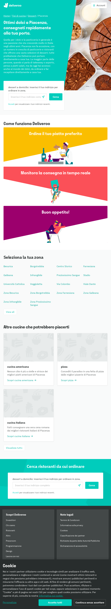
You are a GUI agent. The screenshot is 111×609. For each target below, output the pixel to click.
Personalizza (9, 602)
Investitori (11, 520)
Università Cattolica (14, 284)
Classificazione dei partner (72, 535)
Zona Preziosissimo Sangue (40, 303)
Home (7, 15)
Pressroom (11, 540)
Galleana (8, 275)
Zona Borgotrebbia (40, 292)
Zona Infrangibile (12, 301)
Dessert (32, 15)
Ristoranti (10, 530)
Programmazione (13, 546)
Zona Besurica (11, 292)
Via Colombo (63, 284)
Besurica (8, 266)
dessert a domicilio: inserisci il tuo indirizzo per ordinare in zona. (33, 89)
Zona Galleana (91, 292)
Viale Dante (89, 284)
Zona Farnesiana (65, 292)
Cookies (64, 530)
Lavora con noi (12, 556)
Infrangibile (36, 275)
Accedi (11, 104)
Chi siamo (10, 525)
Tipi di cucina (19, 15)
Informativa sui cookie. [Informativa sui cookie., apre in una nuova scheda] (51, 595)
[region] (55, 584)
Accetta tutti (55, 602)
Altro (8, 535)
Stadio (86, 275)
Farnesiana (89, 266)
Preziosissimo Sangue (68, 275)
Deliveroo (12, 5)
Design (9, 551)
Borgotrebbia (37, 266)
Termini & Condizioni (70, 520)
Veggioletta (36, 284)
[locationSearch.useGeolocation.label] (43, 96)
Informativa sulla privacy (71, 525)
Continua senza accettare (90, 602)
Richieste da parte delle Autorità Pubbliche (80, 540)
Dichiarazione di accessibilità (73, 546)
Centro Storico (64, 266)
